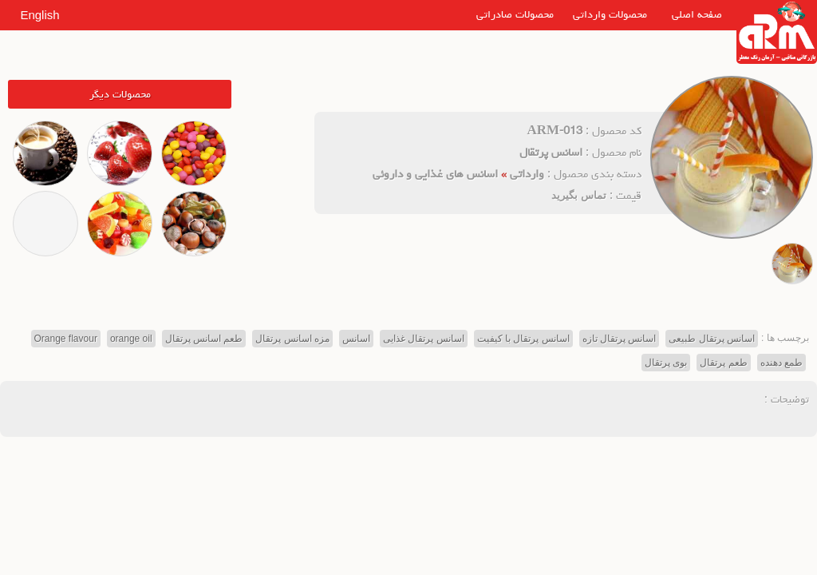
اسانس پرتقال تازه (619, 338)
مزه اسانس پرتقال (292, 338)
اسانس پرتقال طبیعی (712, 338)
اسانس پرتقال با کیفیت (523, 338)
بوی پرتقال (666, 362)
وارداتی (527, 173)
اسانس (356, 338)
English (39, 15)
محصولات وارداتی (610, 14)
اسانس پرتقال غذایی (423, 338)
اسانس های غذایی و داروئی (435, 173)
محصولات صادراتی (515, 14)
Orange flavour (65, 338)
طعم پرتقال (723, 362)
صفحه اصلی (697, 14)
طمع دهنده (781, 362)
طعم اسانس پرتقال (204, 338)
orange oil (131, 338)
